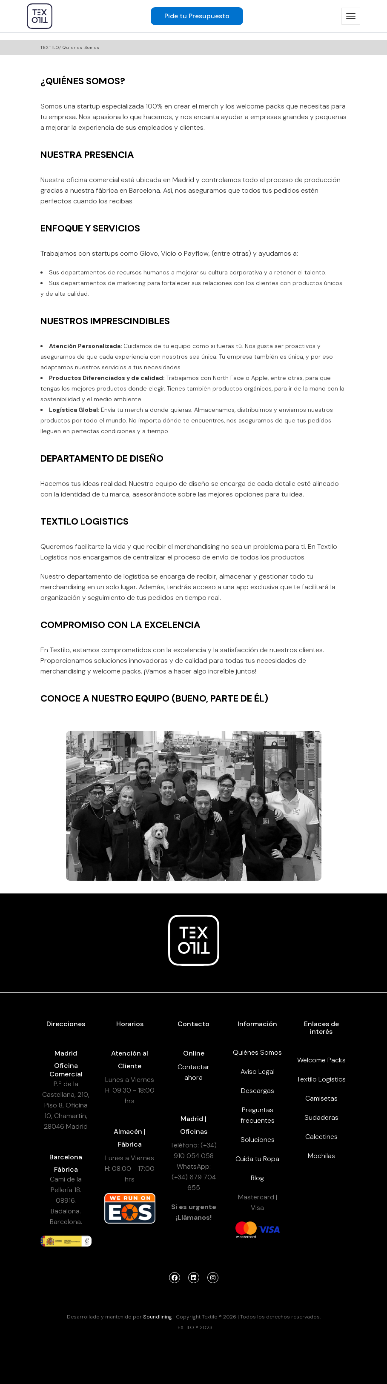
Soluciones (258, 1139)
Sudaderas (321, 1117)
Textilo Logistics (321, 1079)
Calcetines (321, 1136)
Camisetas (321, 1098)
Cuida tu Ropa (257, 1158)
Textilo (49, 47)
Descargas (257, 1090)
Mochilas (321, 1155)
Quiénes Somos (257, 1052)
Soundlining (157, 1316)
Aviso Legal (258, 1071)
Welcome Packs (321, 1060)
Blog (257, 1177)
